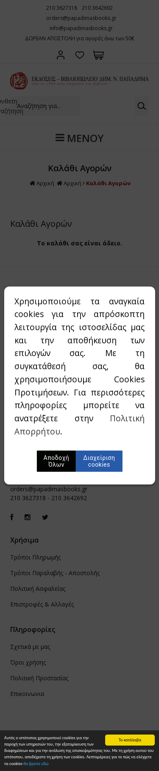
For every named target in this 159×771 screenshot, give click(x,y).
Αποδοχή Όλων (56, 461)
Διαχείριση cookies (99, 461)
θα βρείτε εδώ (35, 764)
